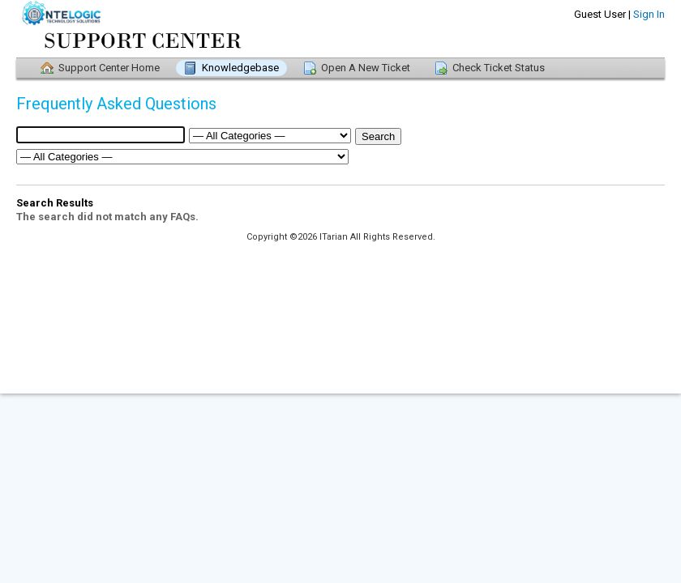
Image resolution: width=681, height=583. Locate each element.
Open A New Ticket (365, 68)
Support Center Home (109, 68)
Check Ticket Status (498, 68)
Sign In (649, 14)
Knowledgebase (240, 68)
